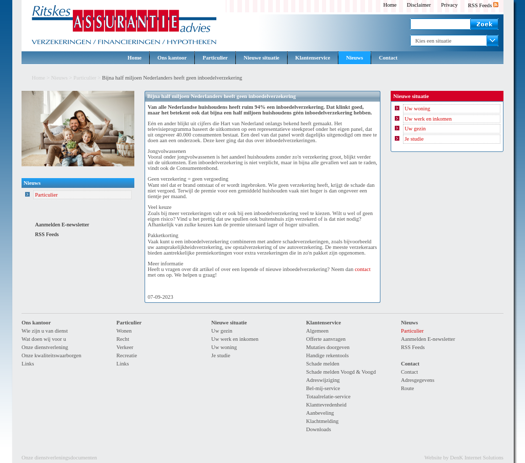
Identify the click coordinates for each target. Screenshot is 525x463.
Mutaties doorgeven (328, 347)
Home (389, 5)
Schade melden (322, 363)
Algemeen (317, 331)
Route (407, 388)
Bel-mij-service (323, 388)
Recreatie (126, 355)
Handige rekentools (327, 355)
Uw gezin (415, 128)
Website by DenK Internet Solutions (464, 457)
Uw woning (417, 108)
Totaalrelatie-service (328, 396)
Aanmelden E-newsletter (62, 224)
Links (28, 363)
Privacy (449, 5)
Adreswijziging (323, 380)
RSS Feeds (483, 5)
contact (363, 269)
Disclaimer (419, 5)
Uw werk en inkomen (428, 119)
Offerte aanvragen (326, 339)
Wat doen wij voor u (44, 339)
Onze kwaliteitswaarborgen (52, 355)
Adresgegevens (417, 380)
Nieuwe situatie (261, 58)
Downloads (318, 429)
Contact (388, 58)
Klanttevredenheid (326, 405)
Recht (122, 339)
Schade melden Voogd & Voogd (341, 372)
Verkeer (124, 347)
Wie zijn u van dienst (45, 331)
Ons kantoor (172, 58)
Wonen (124, 331)
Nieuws (354, 58)
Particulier (215, 58)
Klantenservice (312, 58)
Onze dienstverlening (45, 347)
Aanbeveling (320, 413)
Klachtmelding (322, 421)
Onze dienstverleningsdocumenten (59, 457)
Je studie (414, 139)
